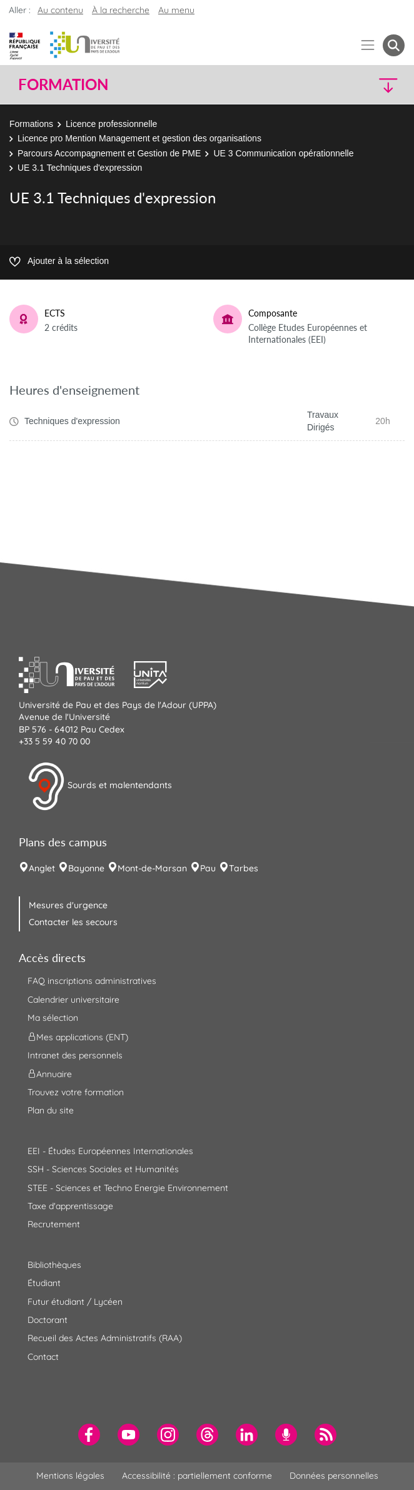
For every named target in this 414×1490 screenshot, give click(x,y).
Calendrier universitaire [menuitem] (73, 999)
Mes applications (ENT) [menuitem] (78, 1036)
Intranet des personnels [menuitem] (75, 1055)
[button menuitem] (394, 45)
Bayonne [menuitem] (86, 868)
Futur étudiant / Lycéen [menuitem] (75, 1301)
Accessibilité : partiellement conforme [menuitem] (197, 1475)
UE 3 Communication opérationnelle (283, 153)
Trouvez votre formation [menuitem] (76, 1092)
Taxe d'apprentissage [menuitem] (70, 1206)
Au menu (176, 10)
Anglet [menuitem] (42, 868)
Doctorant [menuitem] (48, 1319)
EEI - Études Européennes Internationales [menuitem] (110, 1151)
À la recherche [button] (120, 10)
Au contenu (60, 10)
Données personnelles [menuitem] (334, 1475)
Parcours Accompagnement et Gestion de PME (109, 153)
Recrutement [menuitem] (54, 1224)
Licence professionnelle (111, 124)
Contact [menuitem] (43, 1356)
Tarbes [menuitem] (243, 868)
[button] (358, 85)
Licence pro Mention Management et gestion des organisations (139, 138)
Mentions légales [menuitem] (70, 1475)
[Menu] (368, 45)
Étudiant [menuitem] (44, 1283)
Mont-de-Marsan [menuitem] (152, 868)
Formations (31, 124)
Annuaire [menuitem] (50, 1074)
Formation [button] (63, 84)
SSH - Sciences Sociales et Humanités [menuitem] (103, 1169)
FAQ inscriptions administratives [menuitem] (92, 980)
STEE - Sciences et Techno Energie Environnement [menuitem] (128, 1188)
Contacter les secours (73, 922)
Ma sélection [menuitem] (53, 1017)
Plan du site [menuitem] (51, 1110)
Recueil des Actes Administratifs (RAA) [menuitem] (105, 1338)
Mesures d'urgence (68, 905)
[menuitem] (89, 1434)
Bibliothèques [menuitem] (54, 1264)
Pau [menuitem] (208, 868)
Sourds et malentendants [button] (100, 786)
